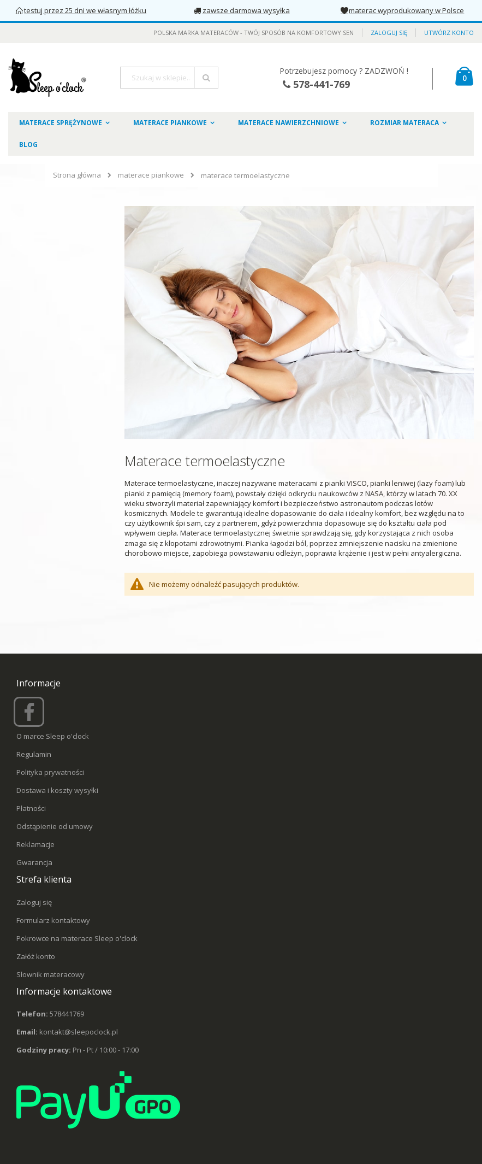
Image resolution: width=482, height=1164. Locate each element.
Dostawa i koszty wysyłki (57, 790)
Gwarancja (34, 862)
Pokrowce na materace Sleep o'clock (77, 938)
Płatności (31, 808)
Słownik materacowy (50, 974)
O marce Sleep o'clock (52, 736)
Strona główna (77, 175)
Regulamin (33, 754)
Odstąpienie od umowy (54, 826)
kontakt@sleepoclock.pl (78, 1032)
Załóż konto (35, 956)
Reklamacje (35, 844)
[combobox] (169, 78)
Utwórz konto (449, 32)
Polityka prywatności (50, 772)
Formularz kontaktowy (53, 920)
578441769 (67, 1014)
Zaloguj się (389, 32)
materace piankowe (151, 175)
